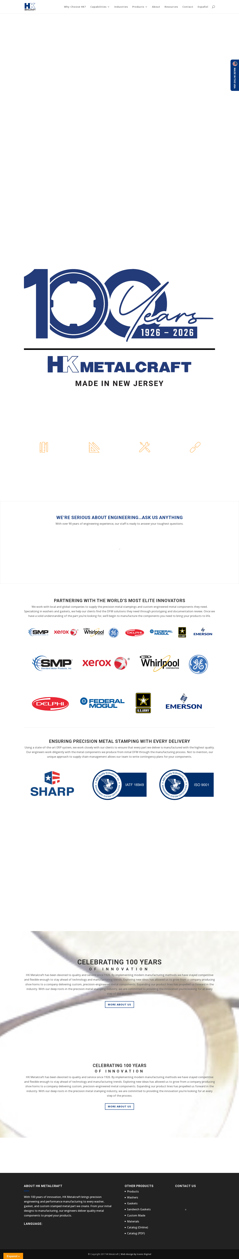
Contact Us (170, 1155)
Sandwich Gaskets (139, 1209)
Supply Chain (195, 459)
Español (203, 6)
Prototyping (94, 459)
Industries (121, 7)
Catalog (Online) (137, 1227)
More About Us (119, 1004)
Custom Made (136, 1215)
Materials (133, 1221)
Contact (187, 7)
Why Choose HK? (75, 7)
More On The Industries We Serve (119, 913)
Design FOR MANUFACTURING (44, 460)
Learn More (44, 483)
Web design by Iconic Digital (136, 1254)
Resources (171, 7)
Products (138, 7)
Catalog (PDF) (136, 1233)
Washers (132, 1197)
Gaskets (132, 1203)
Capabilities (98, 7)
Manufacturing (145, 459)
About (156, 7)
